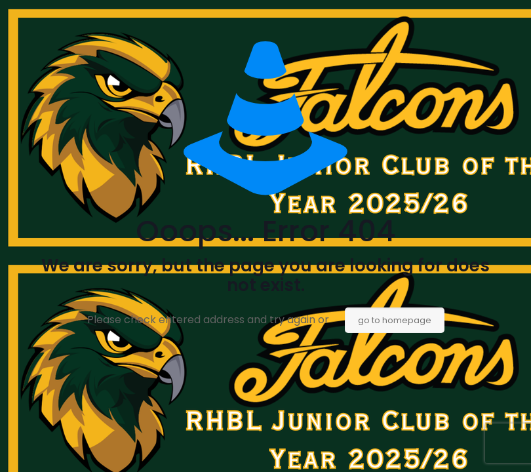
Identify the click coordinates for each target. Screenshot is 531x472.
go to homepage (394, 320)
